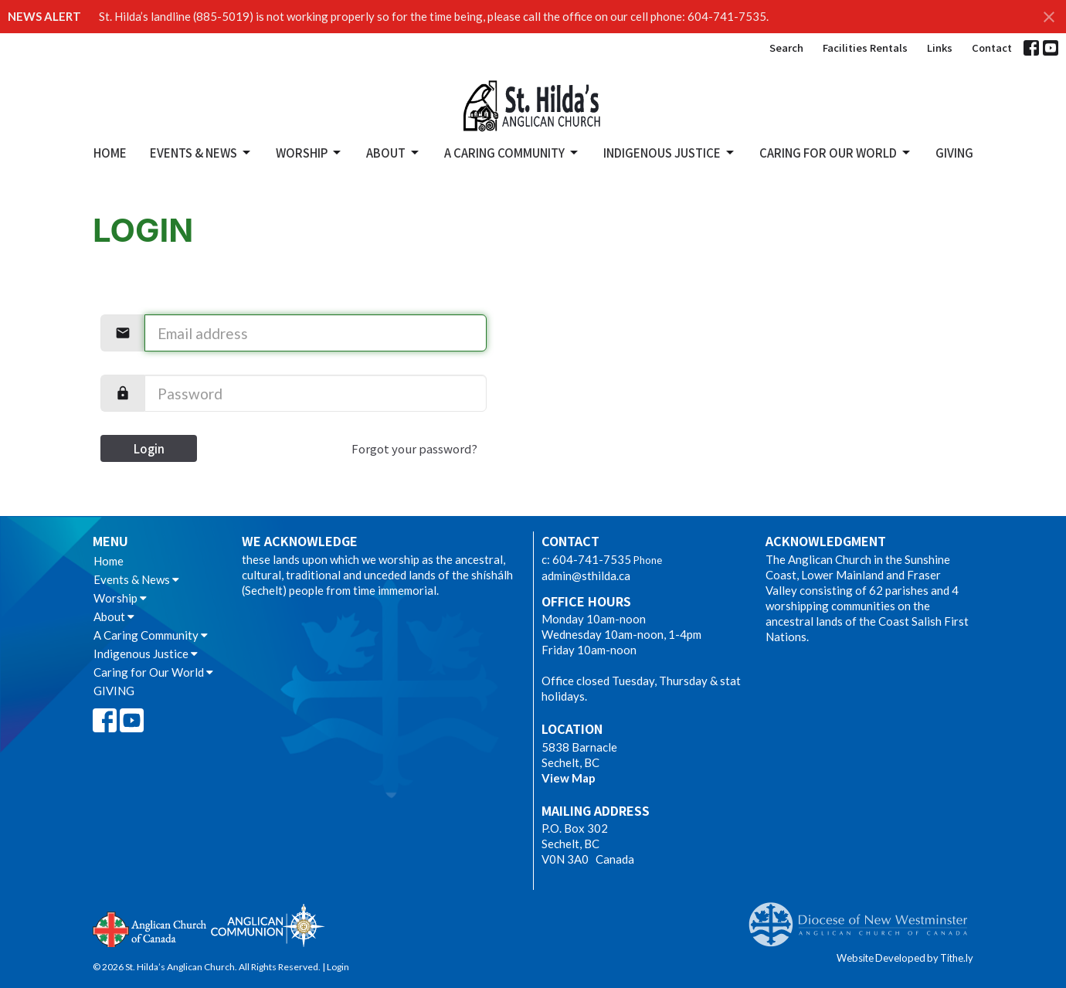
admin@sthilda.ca (585, 575)
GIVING (954, 152)
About (393, 152)
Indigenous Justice (669, 152)
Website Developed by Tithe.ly (905, 958)
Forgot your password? (414, 448)
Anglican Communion (267, 925)
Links (939, 47)
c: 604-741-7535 (586, 559)
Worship (309, 152)
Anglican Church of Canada (150, 927)
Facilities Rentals (865, 47)
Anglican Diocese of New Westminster (864, 917)
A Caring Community (512, 152)
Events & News (201, 152)
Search (786, 47)
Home (110, 152)
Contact (992, 47)
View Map (568, 778)
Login (149, 448)
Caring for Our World (835, 152)
